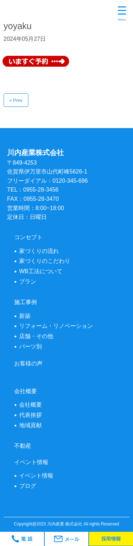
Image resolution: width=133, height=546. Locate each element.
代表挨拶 (30, 415)
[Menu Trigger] (122, 14)
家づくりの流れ (39, 251)
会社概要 (30, 405)
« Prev (16, 100)
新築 (25, 316)
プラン (27, 281)
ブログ (27, 486)
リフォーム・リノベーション (56, 326)
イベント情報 (36, 476)
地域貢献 (30, 425)
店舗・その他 (36, 336)
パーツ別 (30, 346)
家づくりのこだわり (44, 261)
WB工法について (40, 271)
